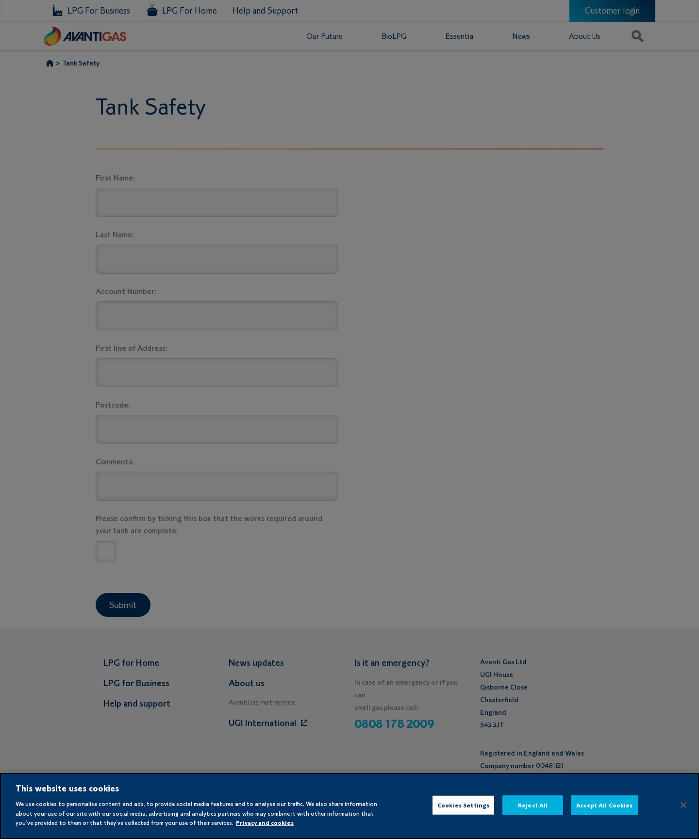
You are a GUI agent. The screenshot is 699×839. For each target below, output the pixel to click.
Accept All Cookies (604, 804)
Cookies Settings (463, 804)
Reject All (533, 804)
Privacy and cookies (265, 822)
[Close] (683, 805)
